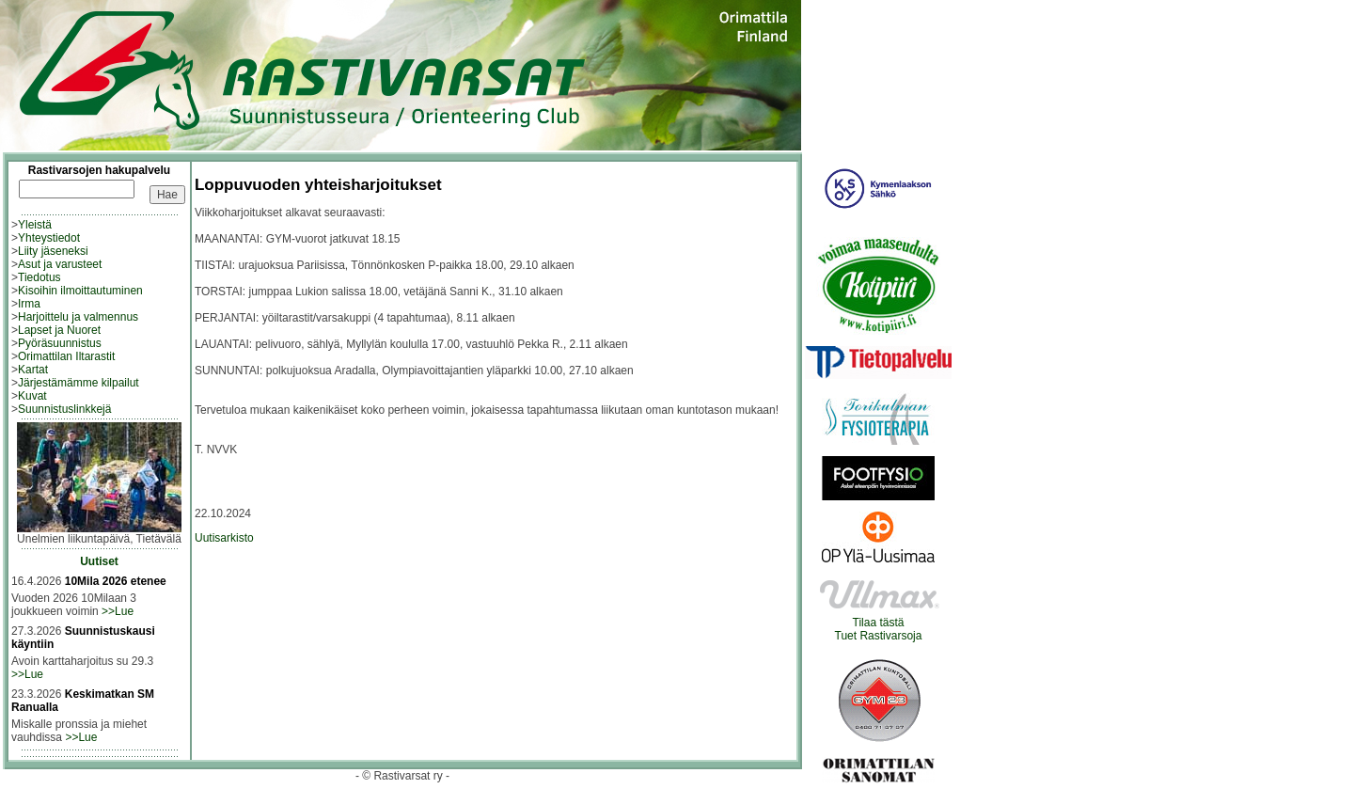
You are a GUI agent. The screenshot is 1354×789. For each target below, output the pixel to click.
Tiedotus (39, 277)
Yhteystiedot (49, 238)
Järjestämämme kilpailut (78, 382)
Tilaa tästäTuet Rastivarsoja (878, 624)
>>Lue (118, 611)
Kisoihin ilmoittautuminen (80, 290)
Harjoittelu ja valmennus (78, 316)
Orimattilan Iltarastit (66, 356)
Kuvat (32, 395)
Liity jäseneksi (53, 251)
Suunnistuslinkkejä (64, 409)
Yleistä (35, 224)
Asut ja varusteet (60, 264)
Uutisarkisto (224, 537)
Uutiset (99, 561)
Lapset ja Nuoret (59, 330)
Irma (29, 303)
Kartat (33, 369)
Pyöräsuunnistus (60, 343)
